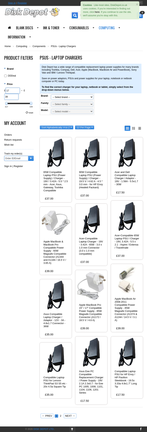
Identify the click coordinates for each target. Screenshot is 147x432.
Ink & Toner (51, 27)
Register (22, 3)
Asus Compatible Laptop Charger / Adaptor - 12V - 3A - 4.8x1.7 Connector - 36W (54, 320)
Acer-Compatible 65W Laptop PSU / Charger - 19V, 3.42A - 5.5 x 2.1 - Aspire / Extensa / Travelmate (127, 241)
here (97, 12)
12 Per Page (85, 127)
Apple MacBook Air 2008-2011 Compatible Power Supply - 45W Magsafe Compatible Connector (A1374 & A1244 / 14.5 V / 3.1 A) (126, 309)
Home (8, 46)
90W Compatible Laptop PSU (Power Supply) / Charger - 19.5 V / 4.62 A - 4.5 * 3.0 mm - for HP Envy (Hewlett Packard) (91, 180)
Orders (8, 134)
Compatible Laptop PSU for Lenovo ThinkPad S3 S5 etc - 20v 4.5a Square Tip (55, 382)
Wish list (8, 144)
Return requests (13, 139)
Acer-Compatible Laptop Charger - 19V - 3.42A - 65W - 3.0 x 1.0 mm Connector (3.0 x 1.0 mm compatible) (91, 246)
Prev (47, 415)
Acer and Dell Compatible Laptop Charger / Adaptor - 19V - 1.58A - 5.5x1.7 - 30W (126, 178)
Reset (29, 112)
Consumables (79, 27)
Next (70, 415)
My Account (15, 123)
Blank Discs (24, 27)
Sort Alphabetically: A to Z (57, 127)
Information (16, 36)
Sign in (12, 3)
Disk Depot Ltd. (43, 429)
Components (39, 46)
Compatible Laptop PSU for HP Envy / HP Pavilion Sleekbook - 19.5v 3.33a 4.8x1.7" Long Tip (126, 379)
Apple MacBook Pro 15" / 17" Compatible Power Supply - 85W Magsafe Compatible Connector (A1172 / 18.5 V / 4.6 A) (90, 312)
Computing (107, 27)
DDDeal (10, 75)
